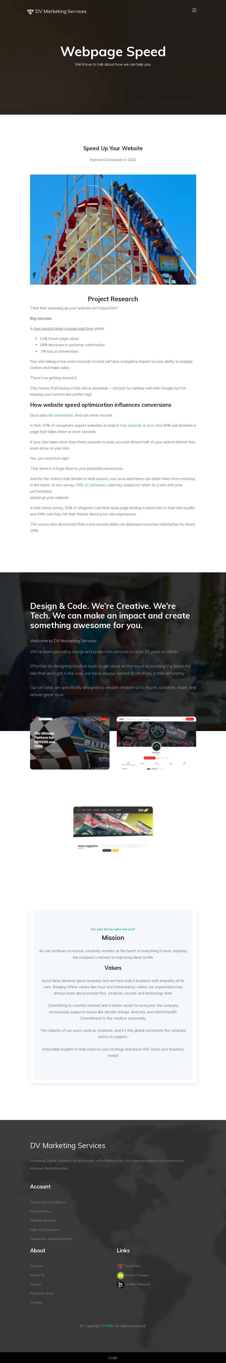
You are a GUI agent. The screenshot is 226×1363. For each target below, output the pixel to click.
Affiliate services (43, 1220)
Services (36, 1266)
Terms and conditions (47, 1202)
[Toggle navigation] (194, 10)
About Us (37, 1275)
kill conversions (61, 415)
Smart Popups (133, 1275)
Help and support (44, 1229)
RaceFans (129, 1266)
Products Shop (42, 1293)
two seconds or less (137, 425)
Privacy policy (41, 1211)
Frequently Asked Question (51, 1239)
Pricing (35, 1284)
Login (113, 1357)
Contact (36, 1302)
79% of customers (91, 485)
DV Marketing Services (56, 12)
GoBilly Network (133, 1284)
